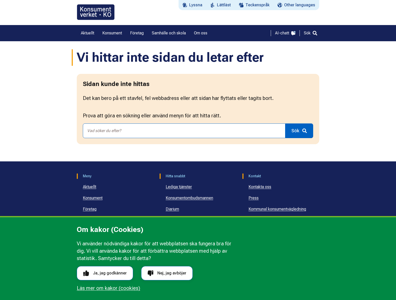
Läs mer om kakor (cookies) (108, 288)
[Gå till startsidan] (96, 12)
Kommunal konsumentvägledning (277, 209)
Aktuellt (89, 186)
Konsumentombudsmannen (189, 198)
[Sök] (310, 33)
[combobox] (184, 130)
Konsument (93, 198)
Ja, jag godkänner (105, 273)
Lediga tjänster (179, 186)
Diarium (172, 209)
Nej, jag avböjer (166, 273)
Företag (89, 209)
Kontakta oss (260, 186)
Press (254, 198)
